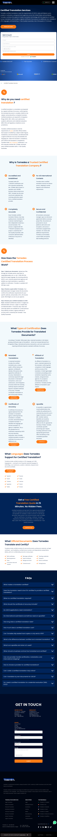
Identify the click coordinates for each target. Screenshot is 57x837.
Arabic (20, 478)
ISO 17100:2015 (14, 142)
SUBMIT (28, 54)
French (21, 484)
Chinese (9, 481)
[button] (16, 744)
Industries (28, 800)
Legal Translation (8, 802)
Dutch (8, 478)
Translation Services (11, 800)
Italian (8, 486)
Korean (21, 486)
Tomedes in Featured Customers (46, 814)
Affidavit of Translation (40, 389)
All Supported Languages (10, 471)
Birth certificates (11, 556)
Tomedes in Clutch (43, 809)
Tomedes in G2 (42, 805)
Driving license (42, 563)
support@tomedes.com (42, 824)
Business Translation (9, 813)
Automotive (27, 816)
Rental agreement (11, 558)
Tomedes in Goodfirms (43, 816)
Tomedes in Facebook (43, 807)
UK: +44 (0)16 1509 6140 (25, 826)
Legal (26, 802)
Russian (21, 476)
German (21, 481)
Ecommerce (27, 806)
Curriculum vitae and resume (12, 563)
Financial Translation (9, 806)
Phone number (29, 744)
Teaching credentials (43, 556)
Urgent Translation (9, 818)
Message (29, 752)
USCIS (11, 130)
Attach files (7, 48)
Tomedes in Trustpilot (43, 802)
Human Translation (9, 816)
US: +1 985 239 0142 (24, 825)
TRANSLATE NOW (8, 26)
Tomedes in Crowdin (43, 811)
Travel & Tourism (28, 818)
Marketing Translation (9, 809)
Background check (27, 560)
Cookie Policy (22, 834)
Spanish (9, 476)
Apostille (41, 441)
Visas (8, 560)
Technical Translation (9, 811)
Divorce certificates (43, 560)
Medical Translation (9, 804)
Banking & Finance (29, 804)
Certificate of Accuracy (14, 444)
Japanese (9, 484)
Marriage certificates (27, 556)
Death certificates (27, 558)
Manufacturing (28, 813)
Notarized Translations (14, 397)
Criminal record (26, 563)
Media (26, 811)
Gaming (27, 809)
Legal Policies (40, 834)
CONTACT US (28, 527)
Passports (41, 558)
